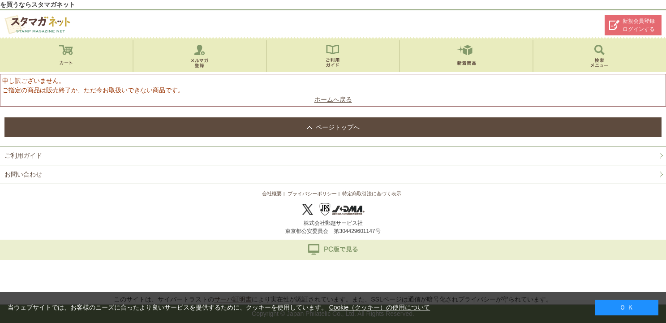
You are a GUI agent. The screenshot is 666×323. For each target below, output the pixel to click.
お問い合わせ (23, 174)
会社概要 (272, 193)
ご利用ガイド (23, 155)
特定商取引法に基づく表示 (371, 193)
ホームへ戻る (333, 99)
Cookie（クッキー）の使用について (379, 307)
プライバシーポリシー (312, 193)
